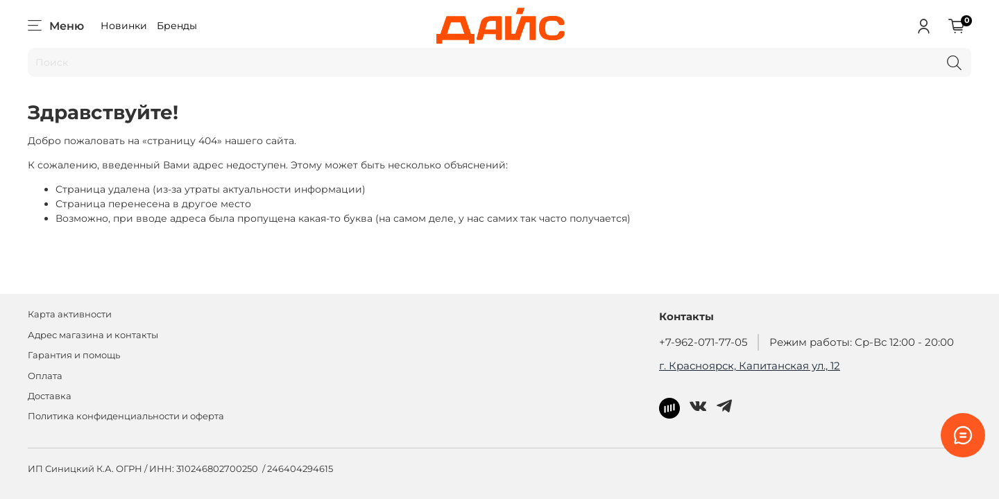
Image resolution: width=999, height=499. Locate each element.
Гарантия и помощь (74, 355)
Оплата (45, 376)
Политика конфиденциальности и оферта (126, 416)
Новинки (124, 25)
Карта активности (70, 314)
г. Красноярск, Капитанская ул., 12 (749, 365)
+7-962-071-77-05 (703, 342)
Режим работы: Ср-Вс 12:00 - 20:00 (861, 342)
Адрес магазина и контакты (93, 335)
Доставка (49, 396)
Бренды (177, 25)
